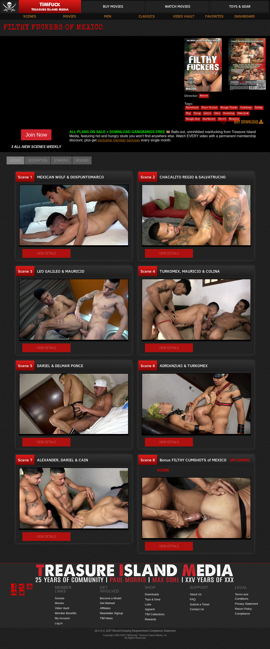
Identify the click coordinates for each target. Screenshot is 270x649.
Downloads (152, 594)
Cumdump (246, 108)
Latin (207, 113)
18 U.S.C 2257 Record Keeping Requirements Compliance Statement (135, 630)
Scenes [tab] (15, 160)
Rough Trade (229, 108)
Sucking (228, 113)
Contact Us (197, 609)
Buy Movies (113, 6)
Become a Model (110, 598)
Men (107, 16)
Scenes (29, 16)
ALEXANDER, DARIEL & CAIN (62, 459)
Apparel (150, 609)
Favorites (214, 16)
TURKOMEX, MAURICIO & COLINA (190, 271)
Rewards (150, 619)
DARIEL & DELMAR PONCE (60, 365)
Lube (148, 604)
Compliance (242, 613)
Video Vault (183, 16)
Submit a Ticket (199, 604)
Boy (188, 113)
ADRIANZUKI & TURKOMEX (184, 365)
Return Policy (243, 608)
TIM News (106, 618)
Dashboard (245, 16)
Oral (217, 113)
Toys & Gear (240, 6)
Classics (147, 16)
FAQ (193, 599)
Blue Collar (209, 108)
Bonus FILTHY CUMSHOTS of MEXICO (193, 459)
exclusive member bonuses (119, 140)
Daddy (259, 108)
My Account (62, 618)
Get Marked (107, 603)
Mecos (204, 96)
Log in (59, 623)
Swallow (243, 113)
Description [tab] (37, 160)
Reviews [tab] (82, 160)
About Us (195, 594)
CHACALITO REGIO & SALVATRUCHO (193, 177)
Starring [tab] (61, 160)
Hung (197, 113)
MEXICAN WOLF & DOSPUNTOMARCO (70, 177)
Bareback (192, 108)
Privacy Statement (246, 603)
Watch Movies (177, 6)
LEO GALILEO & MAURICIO (60, 271)
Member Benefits (65, 613)
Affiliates (105, 608)
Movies (69, 16)
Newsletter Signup (111, 613)
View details (46, 253)
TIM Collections (155, 614)
